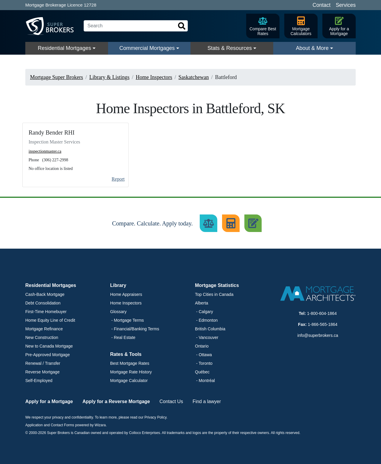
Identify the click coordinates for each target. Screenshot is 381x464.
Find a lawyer (207, 401)
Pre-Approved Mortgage (47, 354)
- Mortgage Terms (127, 320)
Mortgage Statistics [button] (217, 285)
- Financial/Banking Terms (134, 328)
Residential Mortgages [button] (50, 285)
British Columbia (210, 328)
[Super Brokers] (52, 26)
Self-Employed (38, 380)
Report (118, 179)
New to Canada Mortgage (49, 346)
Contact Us (171, 401)
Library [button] (118, 285)
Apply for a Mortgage (49, 401)
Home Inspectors (126, 303)
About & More (312, 48)
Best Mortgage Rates (129, 363)
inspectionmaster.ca (45, 151)
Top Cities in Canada (214, 294)
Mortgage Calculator (129, 380)
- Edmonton (206, 320)
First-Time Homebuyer (46, 311)
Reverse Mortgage (42, 372)
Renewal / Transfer (42, 363)
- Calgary (204, 311)
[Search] (136, 25)
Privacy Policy (155, 417)
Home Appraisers (126, 294)
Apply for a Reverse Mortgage (116, 401)
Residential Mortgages (64, 48)
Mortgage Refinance (44, 328)
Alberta (201, 303)
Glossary (118, 311)
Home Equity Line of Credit (50, 320)
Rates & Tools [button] (126, 354)
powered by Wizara (90, 425)
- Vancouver (206, 337)
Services (346, 5)
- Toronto (204, 363)
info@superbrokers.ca (317, 335)
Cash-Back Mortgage (45, 294)
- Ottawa (203, 354)
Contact (321, 5)
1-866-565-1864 (323, 324)
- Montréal (205, 380)
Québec (202, 372)
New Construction (41, 337)
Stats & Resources (229, 48)
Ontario (202, 346)
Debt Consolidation (42, 303)
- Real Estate (122, 337)
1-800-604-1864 (322, 313)
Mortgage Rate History (131, 372)
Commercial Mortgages (147, 48)
